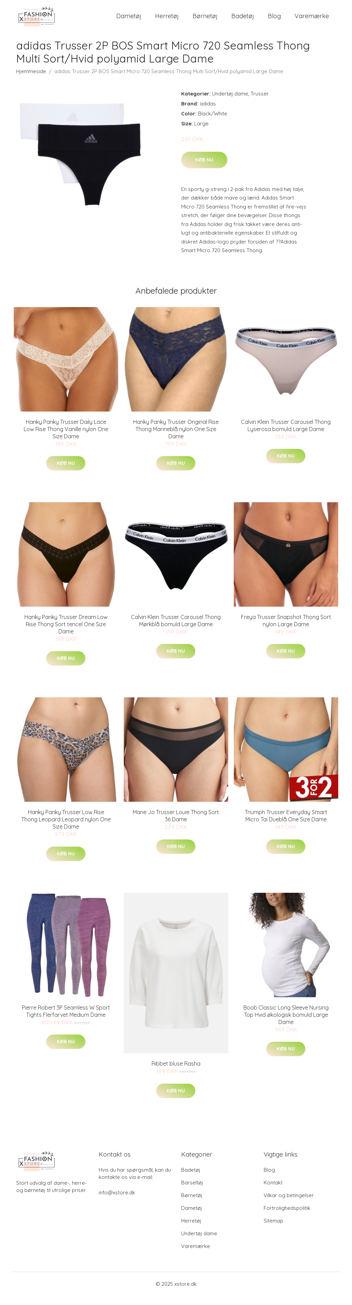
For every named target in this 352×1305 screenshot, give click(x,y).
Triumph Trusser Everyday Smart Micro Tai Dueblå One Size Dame (286, 825)
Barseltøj (192, 1192)
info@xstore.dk (117, 1202)
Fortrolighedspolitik (287, 1217)
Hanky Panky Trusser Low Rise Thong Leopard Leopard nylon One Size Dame (66, 828)
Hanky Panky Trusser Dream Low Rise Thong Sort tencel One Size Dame (66, 633)
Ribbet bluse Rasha (176, 1072)
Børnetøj (205, 20)
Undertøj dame (230, 103)
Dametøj (128, 20)
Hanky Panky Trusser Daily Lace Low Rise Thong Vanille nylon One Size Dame (66, 438)
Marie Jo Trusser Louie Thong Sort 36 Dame (176, 825)
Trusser (260, 103)
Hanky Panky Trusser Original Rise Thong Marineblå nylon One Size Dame (176, 438)
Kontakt (273, 1192)
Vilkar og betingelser (289, 1204)
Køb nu (204, 169)
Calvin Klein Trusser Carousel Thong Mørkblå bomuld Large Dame (176, 630)
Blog (274, 20)
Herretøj (167, 20)
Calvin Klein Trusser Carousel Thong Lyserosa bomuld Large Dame (286, 434)
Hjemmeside (31, 80)
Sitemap (273, 1230)
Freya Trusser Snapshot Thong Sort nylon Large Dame (286, 630)
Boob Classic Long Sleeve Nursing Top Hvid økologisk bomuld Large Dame (286, 1024)
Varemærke (312, 20)
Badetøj (242, 20)
